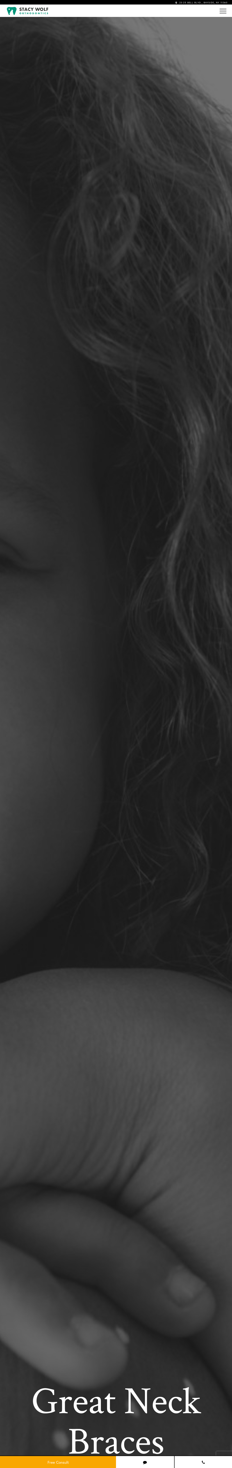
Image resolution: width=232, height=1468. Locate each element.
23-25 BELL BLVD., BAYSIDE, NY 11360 (201, 2)
